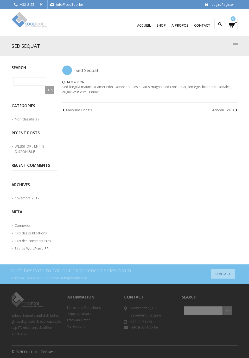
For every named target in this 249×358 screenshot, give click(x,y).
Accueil (144, 25)
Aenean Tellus (225, 110)
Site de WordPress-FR (32, 248)
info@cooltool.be (69, 4)
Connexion (23, 225)
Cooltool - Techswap (40, 351)
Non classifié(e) (27, 119)
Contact (202, 25)
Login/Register (222, 4)
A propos (180, 25)
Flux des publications (31, 233)
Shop (161, 25)
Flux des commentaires (33, 241)
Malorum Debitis (77, 110)
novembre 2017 (27, 198)
